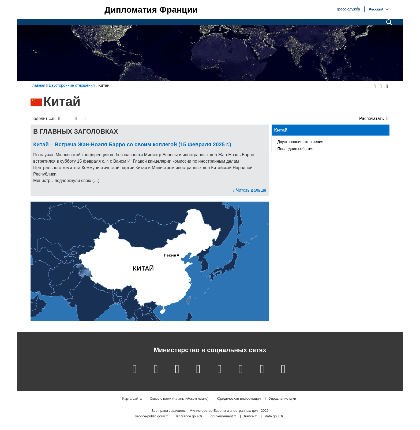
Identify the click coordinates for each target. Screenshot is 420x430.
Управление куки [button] (282, 398)
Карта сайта (131, 398)
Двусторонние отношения (300, 142)
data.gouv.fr (274, 416)
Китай (281, 130)
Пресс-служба (348, 8)
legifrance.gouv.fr (189, 416)
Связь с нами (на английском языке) (179, 398)
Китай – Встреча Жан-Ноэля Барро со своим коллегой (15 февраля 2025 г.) (132, 144)
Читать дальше (251, 190)
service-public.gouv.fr (151, 416)
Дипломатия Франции (151, 9)
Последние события (295, 149)
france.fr (250, 416)
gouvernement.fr (223, 416)
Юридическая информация (239, 398)
